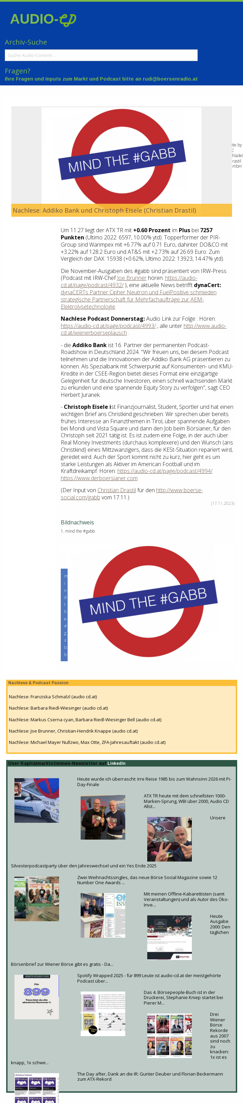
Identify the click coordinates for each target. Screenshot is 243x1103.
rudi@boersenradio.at (170, 79)
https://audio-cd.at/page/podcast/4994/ (164, 471)
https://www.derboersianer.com (99, 478)
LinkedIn (116, 763)
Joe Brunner (132, 278)
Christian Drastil (116, 490)
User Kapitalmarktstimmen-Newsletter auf (57, 763)
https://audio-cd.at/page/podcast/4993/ (108, 326)
